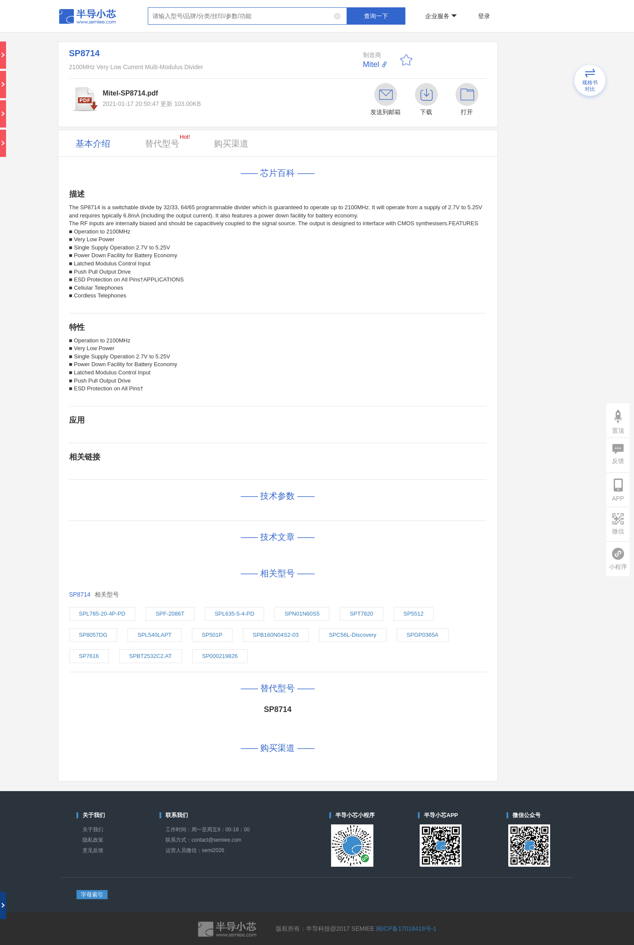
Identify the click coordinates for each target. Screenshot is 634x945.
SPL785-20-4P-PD (102, 613)
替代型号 (167, 141)
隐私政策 (93, 840)
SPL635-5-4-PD (235, 613)
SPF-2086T (170, 613)
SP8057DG (93, 635)
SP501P (212, 635)
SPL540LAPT (154, 635)
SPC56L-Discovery (352, 635)
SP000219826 (220, 656)
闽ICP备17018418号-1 (406, 928)
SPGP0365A (423, 635)
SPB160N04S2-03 (276, 635)
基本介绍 (93, 143)
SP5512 (414, 613)
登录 (484, 16)
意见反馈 (93, 850)
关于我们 (93, 830)
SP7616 (89, 656)
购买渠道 (231, 143)
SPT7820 (361, 613)
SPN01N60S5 (301, 613)
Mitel (371, 64)
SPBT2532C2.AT (150, 656)
